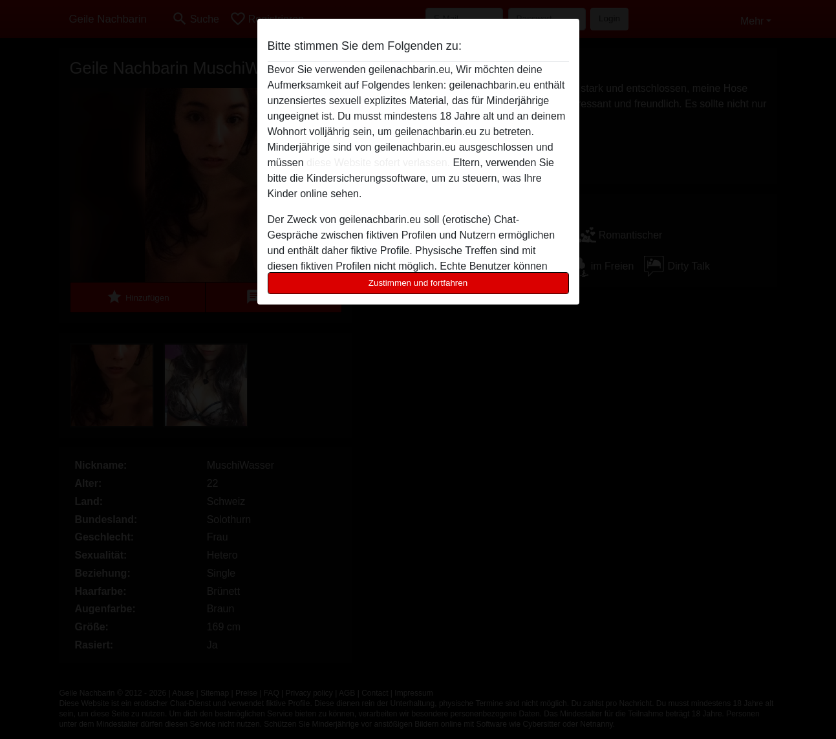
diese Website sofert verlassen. (378, 162)
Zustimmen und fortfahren (418, 283)
